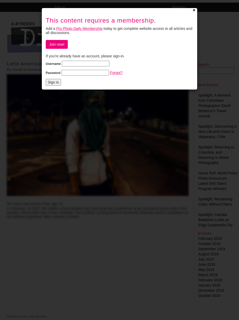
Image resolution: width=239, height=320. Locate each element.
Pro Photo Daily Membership (79, 28)
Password (53, 73)
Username (53, 64)
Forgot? (116, 73)
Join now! (56, 44)
